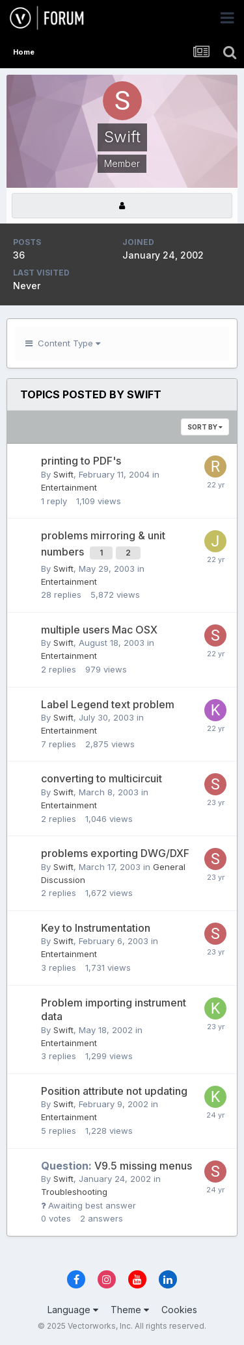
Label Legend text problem (107, 704)
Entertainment (69, 487)
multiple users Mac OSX (99, 629)
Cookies (179, 1309)
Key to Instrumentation (95, 927)
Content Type (62, 343)
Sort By (205, 427)
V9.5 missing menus (116, 1165)
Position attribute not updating (114, 1090)
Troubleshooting (74, 1191)
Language (72, 1309)
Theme (130, 1309)
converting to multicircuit (101, 778)
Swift (63, 474)
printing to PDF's (81, 460)
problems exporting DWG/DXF (115, 853)
